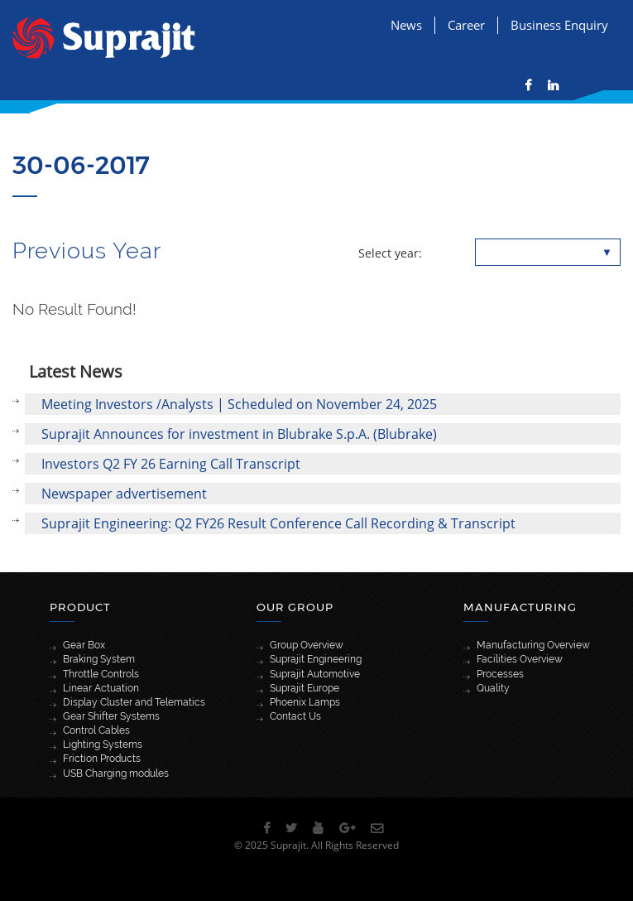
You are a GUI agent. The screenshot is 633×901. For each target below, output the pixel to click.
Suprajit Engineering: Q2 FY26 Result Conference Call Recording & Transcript (278, 523)
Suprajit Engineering (316, 659)
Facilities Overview (520, 659)
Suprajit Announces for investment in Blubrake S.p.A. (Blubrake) (239, 434)
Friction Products (102, 758)
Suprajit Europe (304, 688)
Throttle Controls (101, 674)
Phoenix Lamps (305, 702)
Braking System (99, 659)
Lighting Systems (102, 744)
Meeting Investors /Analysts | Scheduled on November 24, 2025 (239, 404)
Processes (500, 674)
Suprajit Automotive (315, 674)
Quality (493, 688)
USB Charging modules (116, 773)
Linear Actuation (101, 688)
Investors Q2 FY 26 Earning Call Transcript (170, 464)
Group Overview (306, 645)
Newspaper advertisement (124, 493)
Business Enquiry (559, 25)
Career (466, 25)
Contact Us (295, 716)
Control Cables (96, 730)
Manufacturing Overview (533, 645)
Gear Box (84, 645)
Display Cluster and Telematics (134, 702)
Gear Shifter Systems (111, 716)
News (406, 25)
